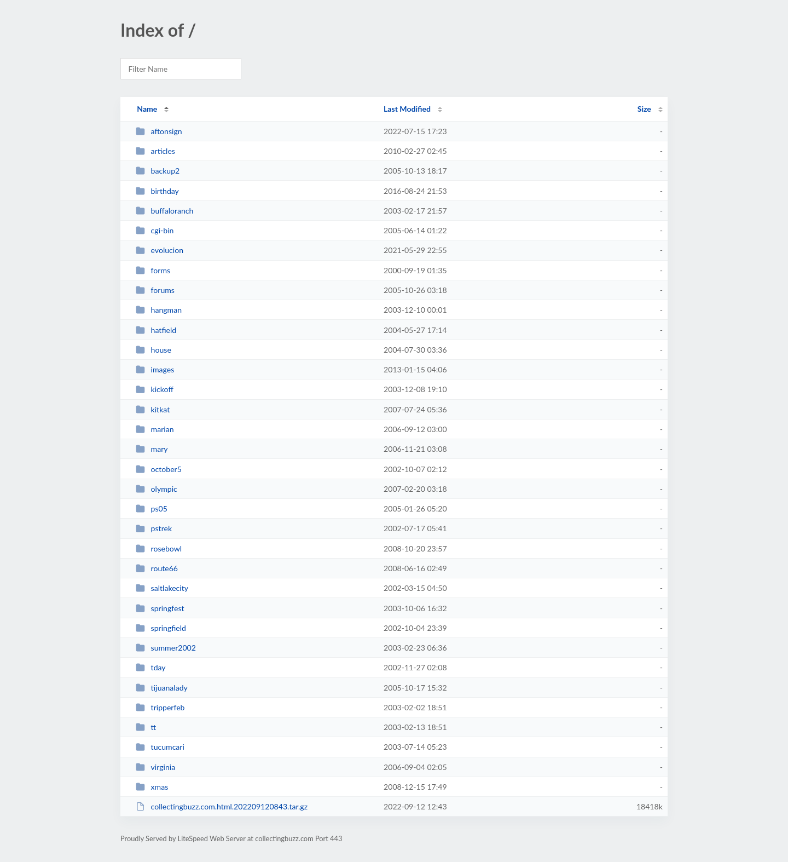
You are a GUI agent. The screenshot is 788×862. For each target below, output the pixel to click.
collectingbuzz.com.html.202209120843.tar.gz (222, 806)
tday (150, 667)
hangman (159, 309)
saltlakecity (162, 588)
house (153, 349)
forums (155, 290)
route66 (157, 568)
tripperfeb (160, 707)
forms (153, 270)
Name (147, 108)
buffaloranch (164, 210)
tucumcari (160, 746)
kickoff (154, 389)
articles (155, 151)
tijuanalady (162, 687)
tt (146, 727)
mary (151, 448)
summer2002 (166, 647)
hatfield (156, 330)
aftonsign (159, 131)
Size (644, 108)
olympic (156, 488)
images (155, 369)
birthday (157, 191)
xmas (152, 786)
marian (154, 429)
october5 (159, 469)
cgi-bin (154, 230)
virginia (155, 767)
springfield (161, 628)
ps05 (151, 508)
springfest (160, 608)
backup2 (157, 170)
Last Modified (407, 108)
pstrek (154, 528)
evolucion (159, 250)
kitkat (153, 409)
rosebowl (159, 548)
